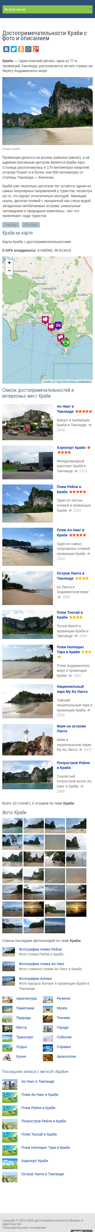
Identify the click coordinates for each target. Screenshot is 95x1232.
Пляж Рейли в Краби (38, 1108)
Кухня (21, 1056)
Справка (64, 1047)
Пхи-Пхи (31, 224)
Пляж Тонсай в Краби (38, 1134)
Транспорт (24, 1037)
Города (62, 1027)
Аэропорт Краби (34, 1161)
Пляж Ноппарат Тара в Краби (45, 1147)
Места (21, 1027)
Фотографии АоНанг (54, 984)
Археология (66, 1056)
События (64, 1037)
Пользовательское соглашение (24, 1227)
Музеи (62, 1008)
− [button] (9, 271)
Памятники (25, 1008)
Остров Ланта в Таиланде (42, 1174)
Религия (63, 998)
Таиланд (10, 224)
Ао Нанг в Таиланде (37, 1081)
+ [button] (9, 263)
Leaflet (47, 381)
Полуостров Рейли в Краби (43, 1121)
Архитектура (26, 998)
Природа (23, 1018)
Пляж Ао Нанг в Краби (39, 1095)
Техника (63, 1018)
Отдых (21, 1047)
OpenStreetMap (66, 381)
